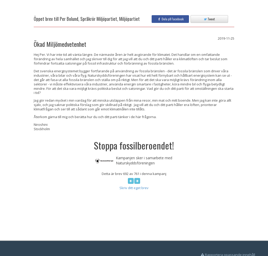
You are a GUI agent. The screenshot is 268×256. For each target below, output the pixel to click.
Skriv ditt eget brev (134, 188)
